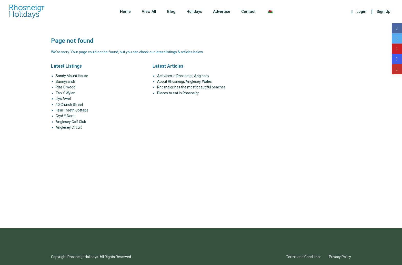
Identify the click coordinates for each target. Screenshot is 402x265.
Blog (171, 11)
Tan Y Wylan (65, 93)
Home (125, 11)
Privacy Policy (340, 257)
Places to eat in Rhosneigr (178, 93)
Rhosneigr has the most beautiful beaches (191, 87)
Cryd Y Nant (65, 116)
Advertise (221, 11)
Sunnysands (66, 81)
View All (149, 11)
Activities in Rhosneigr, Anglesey (183, 76)
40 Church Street (69, 105)
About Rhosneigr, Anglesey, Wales (184, 81)
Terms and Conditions (303, 257)
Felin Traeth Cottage (72, 110)
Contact (248, 11)
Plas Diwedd (65, 87)
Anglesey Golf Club (71, 122)
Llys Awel (63, 99)
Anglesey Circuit (69, 127)
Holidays (194, 11)
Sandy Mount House (72, 76)
